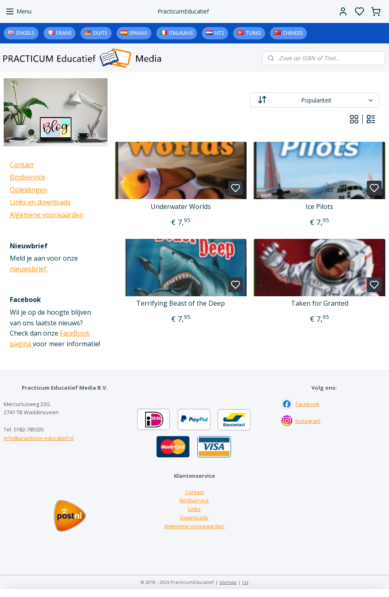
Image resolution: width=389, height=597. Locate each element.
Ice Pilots (319, 207)
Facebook (307, 404)
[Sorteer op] (314, 100)
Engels (25, 33)
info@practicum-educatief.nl (39, 438)
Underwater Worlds (181, 207)
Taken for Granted (319, 303)
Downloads (194, 517)
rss (245, 582)
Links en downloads (40, 202)
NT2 (219, 33)
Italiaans (181, 33)
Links (194, 509)
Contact (22, 164)
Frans (64, 33)
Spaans (138, 33)
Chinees (293, 33)
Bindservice (27, 177)
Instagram (307, 420)
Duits (100, 33)
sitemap (228, 582)
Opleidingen (28, 189)
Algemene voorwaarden (46, 214)
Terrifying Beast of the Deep (180, 303)
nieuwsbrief (28, 268)
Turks (253, 33)
